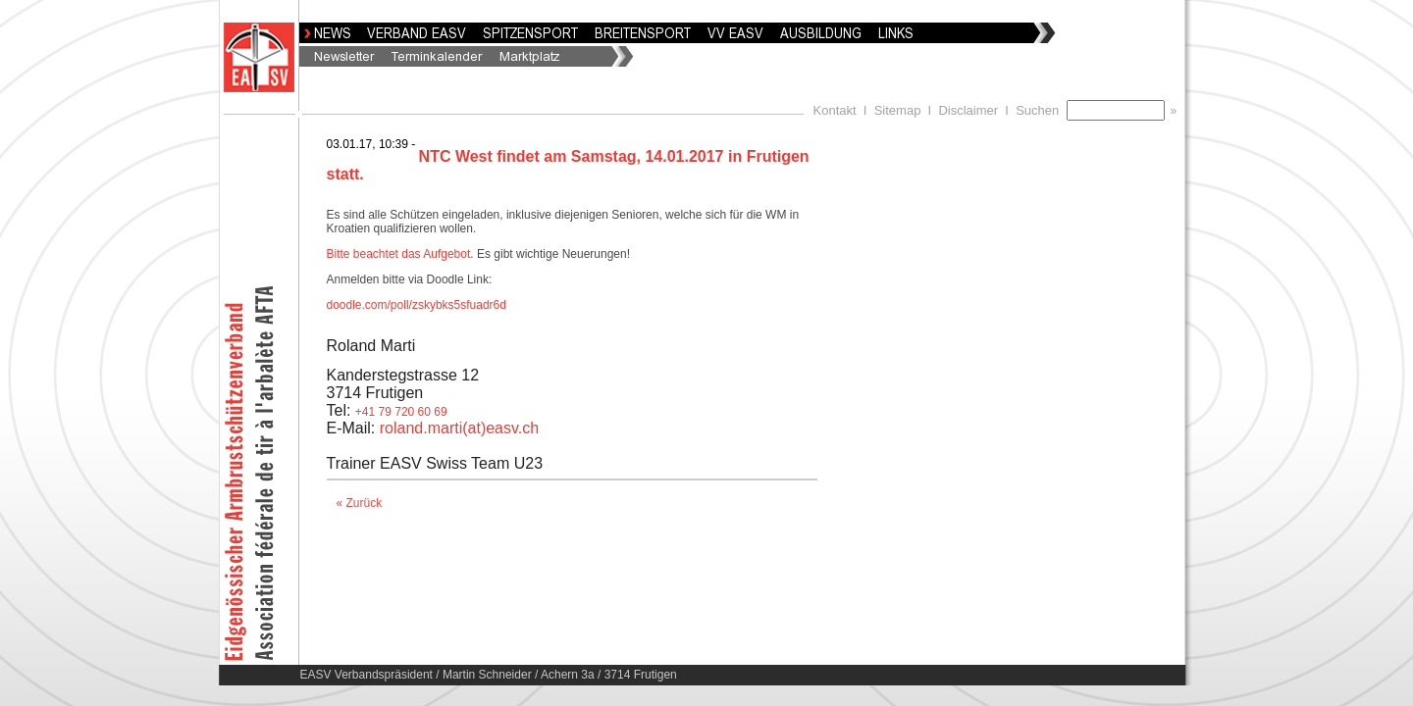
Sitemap (897, 110)
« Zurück (360, 503)
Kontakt (835, 110)
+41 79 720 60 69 (401, 412)
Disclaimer (968, 110)
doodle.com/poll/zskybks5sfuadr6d (416, 305)
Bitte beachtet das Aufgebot (399, 254)
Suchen (1041, 110)
